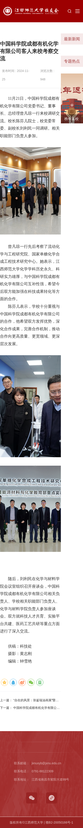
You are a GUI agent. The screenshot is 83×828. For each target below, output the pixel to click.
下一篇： (30, 708)
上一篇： (29, 700)
